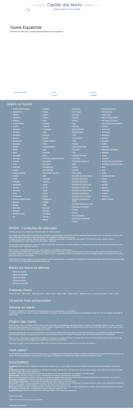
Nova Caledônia (78, 129)
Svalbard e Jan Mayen (110, 149)
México (45, 219)
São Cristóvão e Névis (110, 117)
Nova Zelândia (77, 132)
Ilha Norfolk (47, 161)
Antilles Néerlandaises (21, 109)
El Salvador (17, 196)
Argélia (15, 126)
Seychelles (106, 132)
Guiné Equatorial (49, 147)
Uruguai (105, 184)
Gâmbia (45, 117)
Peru (74, 152)
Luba (93, 92)
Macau (45, 196)
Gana (45, 120)
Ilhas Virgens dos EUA (51, 173)
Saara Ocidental (78, 215)
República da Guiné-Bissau (82, 176)
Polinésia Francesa (79, 155)
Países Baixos (77, 138)
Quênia (75, 167)
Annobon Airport (20, 92)
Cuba (15, 179)
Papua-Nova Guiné (79, 147)
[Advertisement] (66, 17)
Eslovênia (16, 208)
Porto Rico (76, 158)
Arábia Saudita (18, 123)
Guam (45, 132)
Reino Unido (76, 173)
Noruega (75, 126)
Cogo (55, 95)
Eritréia (15, 205)
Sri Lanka (105, 141)
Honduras (46, 152)
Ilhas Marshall (48, 170)
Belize (15, 149)
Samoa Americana (108, 109)
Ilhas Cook (46, 164)
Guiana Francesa (49, 141)
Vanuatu (105, 187)
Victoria (104, 193)
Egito (15, 193)
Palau (74, 141)
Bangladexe (17, 141)
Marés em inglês (19, 277)
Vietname (105, 196)
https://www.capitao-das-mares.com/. (36, 261)
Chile (15, 164)
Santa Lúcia (106, 114)
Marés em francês (19, 271)
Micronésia (76, 109)
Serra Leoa (106, 129)
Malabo (94, 95)
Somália (105, 138)
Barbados (16, 144)
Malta (45, 205)
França (45, 112)
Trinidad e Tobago (108, 176)
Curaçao (16, 181)
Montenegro (76, 112)
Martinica (46, 211)
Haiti (44, 149)
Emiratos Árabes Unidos (22, 199)
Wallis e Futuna (107, 199)
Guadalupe (47, 129)
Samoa (75, 221)
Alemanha (16, 117)
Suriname (105, 147)
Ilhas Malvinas (48, 167)
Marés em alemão (19, 280)
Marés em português (20, 283)
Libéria (45, 193)
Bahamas (16, 135)
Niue (74, 123)
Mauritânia (46, 214)
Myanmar (75, 114)
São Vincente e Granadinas (112, 123)
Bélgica (15, 147)
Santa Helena (107, 112)
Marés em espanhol (20, 274)
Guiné (45, 144)
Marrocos (46, 208)
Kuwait (45, 190)
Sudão (104, 144)
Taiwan (104, 155)
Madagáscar (47, 199)
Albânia (15, 114)
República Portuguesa (80, 207)
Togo (103, 167)
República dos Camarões (81, 196)
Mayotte (46, 216)
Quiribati (75, 170)
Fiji (14, 216)
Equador (16, 202)
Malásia (45, 202)
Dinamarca (17, 184)
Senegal (105, 126)
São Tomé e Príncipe (109, 120)
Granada (46, 126)
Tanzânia (105, 158)
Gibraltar (46, 123)
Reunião (75, 210)
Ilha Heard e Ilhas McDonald (53, 158)
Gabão (45, 114)
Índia (44, 176)
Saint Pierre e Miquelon (80, 218)
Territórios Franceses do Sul (112, 164)
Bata (54, 92)
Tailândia (105, 152)
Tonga (104, 173)
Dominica (16, 190)
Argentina (16, 129)
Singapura (105, 135)
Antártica (16, 120)
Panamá (75, 144)
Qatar (74, 164)
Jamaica (46, 181)
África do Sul (17, 112)
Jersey (45, 187)
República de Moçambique (82, 190)
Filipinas (46, 109)
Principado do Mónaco (80, 161)
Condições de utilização (17, 405)
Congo (15, 170)
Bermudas (17, 155)
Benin (15, 152)
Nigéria (75, 120)
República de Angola (79, 181)
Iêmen (45, 155)
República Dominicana (80, 193)
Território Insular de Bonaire (112, 161)
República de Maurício (80, 187)
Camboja (16, 158)
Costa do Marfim (19, 173)
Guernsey (46, 135)
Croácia (16, 176)
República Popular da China (82, 204)
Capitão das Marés (64, 4)
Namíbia (75, 117)
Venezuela (106, 190)
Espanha (16, 211)
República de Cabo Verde (81, 184)
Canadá (16, 161)
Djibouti (15, 187)
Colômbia (16, 167)
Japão (45, 184)
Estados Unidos (19, 214)
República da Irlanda (79, 179)
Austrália (16, 132)
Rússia (74, 212)
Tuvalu (104, 181)
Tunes (104, 179)
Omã (74, 135)
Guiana (45, 138)
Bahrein (16, 138)
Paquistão (76, 149)
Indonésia (46, 179)
